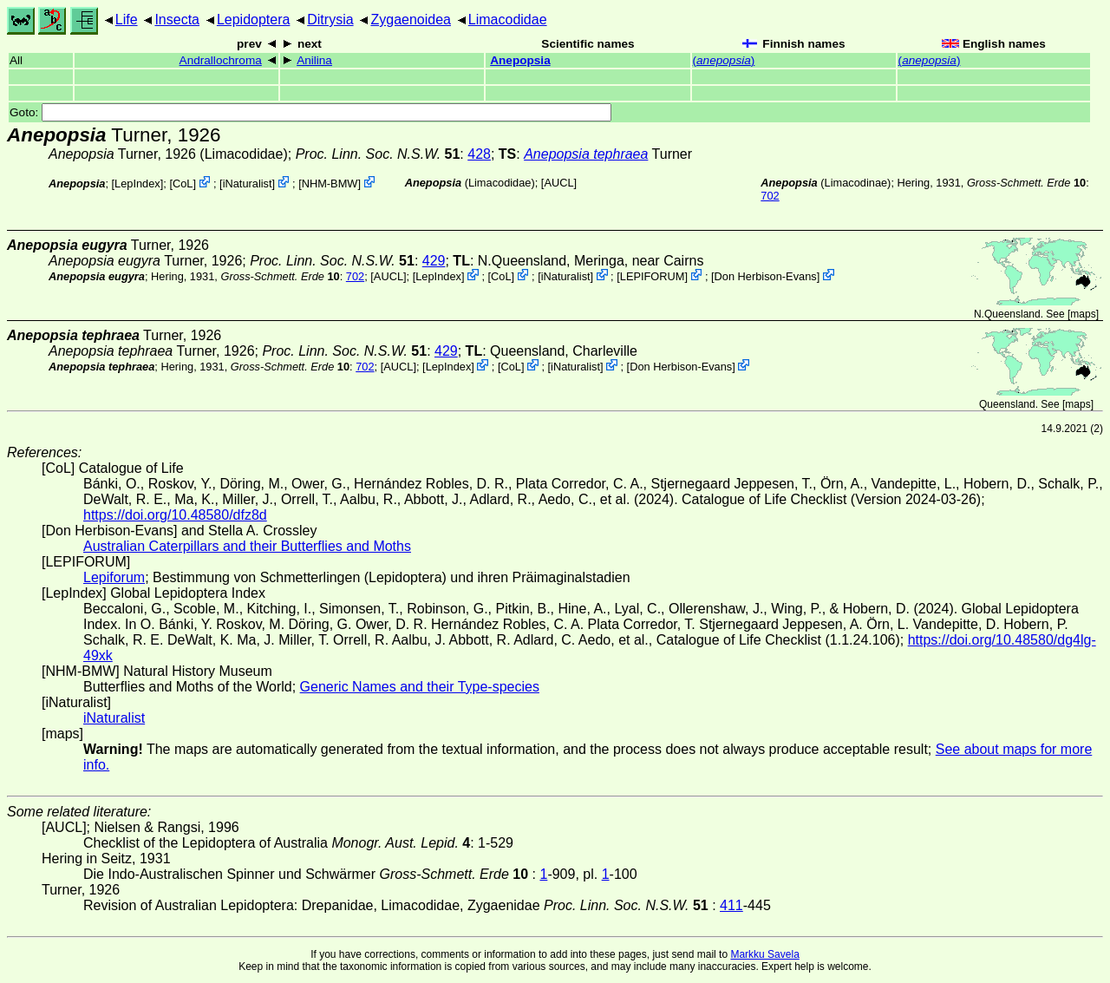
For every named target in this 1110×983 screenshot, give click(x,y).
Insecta (176, 19)
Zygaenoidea (410, 19)
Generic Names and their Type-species (419, 686)
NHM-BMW (330, 183)
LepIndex (137, 183)
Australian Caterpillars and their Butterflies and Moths (247, 546)
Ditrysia (330, 19)
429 (434, 260)
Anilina (314, 60)
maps (1082, 314)
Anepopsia (520, 60)
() (724, 60)
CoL (183, 183)
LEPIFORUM (652, 276)
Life (126, 19)
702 (770, 195)
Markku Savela (764, 954)
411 (731, 905)
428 (479, 154)
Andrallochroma (221, 60)
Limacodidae (507, 19)
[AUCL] (559, 182)
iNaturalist (247, 183)
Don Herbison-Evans (766, 276)
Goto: (310, 112)
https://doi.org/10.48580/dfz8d (175, 515)
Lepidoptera (254, 19)
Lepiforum (114, 577)
